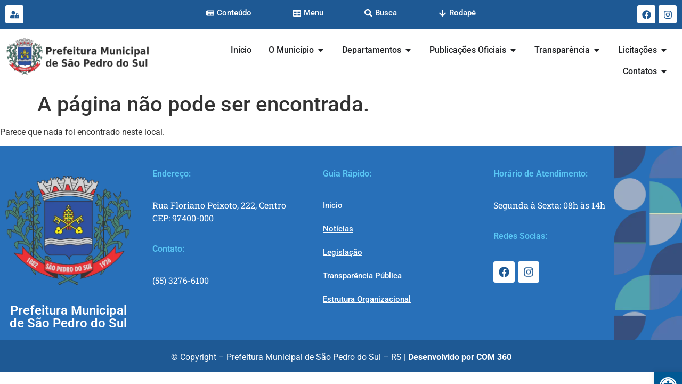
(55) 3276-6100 (180, 280)
